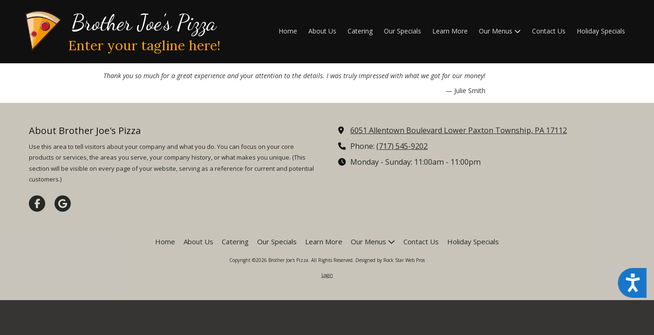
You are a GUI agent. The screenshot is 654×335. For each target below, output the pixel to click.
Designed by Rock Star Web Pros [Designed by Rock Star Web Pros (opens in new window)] (390, 260)
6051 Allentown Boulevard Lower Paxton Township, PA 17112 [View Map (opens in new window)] (458, 130)
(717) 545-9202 (402, 146)
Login (327, 275)
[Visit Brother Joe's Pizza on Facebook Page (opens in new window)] (37, 203)
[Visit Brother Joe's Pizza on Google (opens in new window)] (62, 203)
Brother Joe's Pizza (144, 23)
